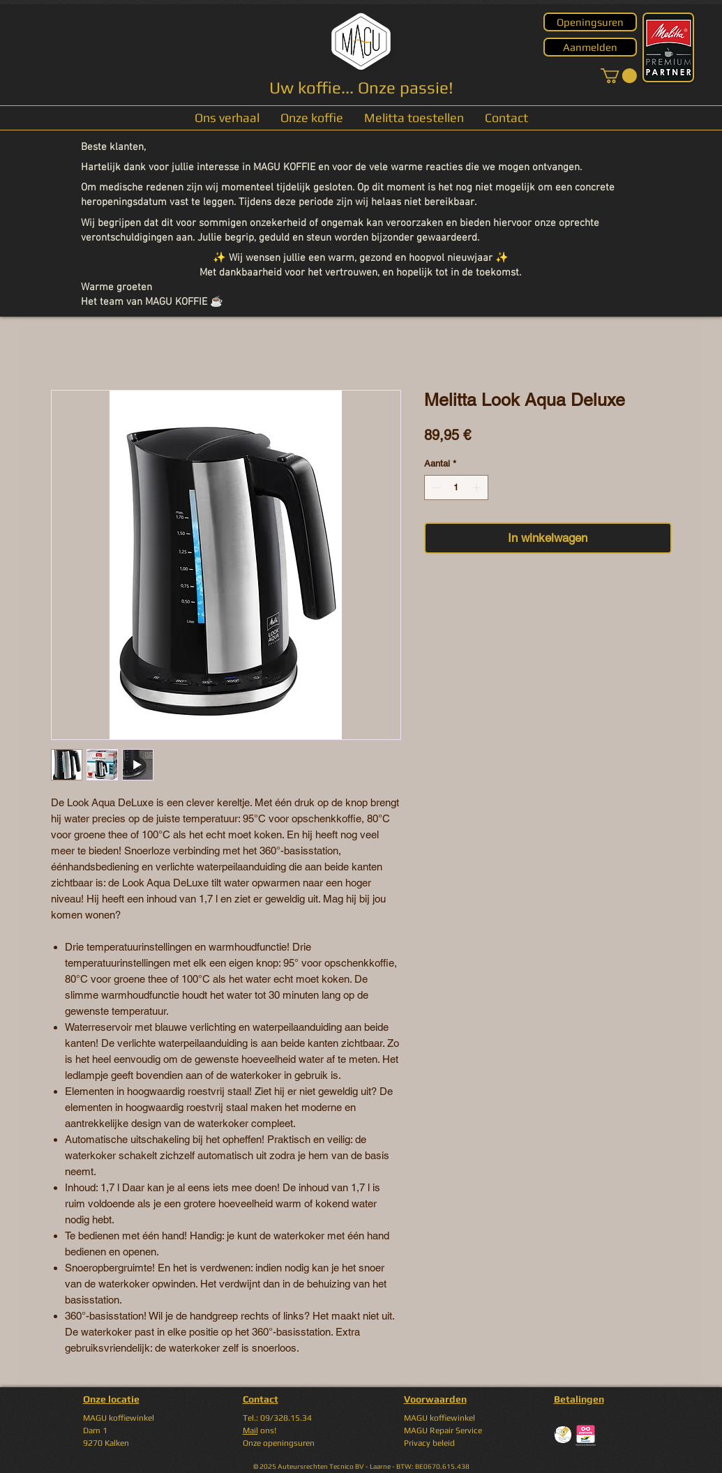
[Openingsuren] (590, 22)
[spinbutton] (455, 487)
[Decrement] (434, 487)
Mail (250, 1430)
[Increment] (477, 487)
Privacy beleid (429, 1443)
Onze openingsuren (279, 1443)
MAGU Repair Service (443, 1430)
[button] (619, 75)
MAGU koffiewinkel (439, 1418)
